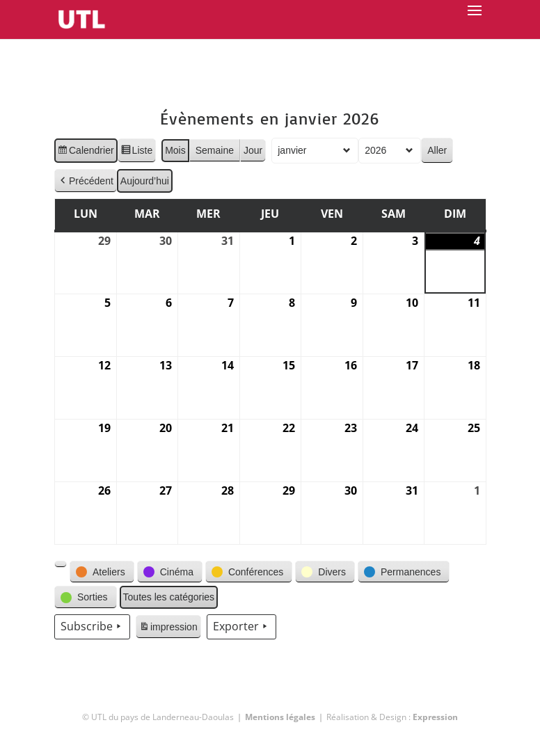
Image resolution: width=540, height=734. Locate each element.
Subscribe (92, 627)
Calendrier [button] (85, 152)
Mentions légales (280, 717)
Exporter (240, 627)
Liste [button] (136, 152)
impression (168, 629)
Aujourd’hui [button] (144, 180)
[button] (60, 564)
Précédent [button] (85, 181)
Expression (435, 717)
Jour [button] (253, 150)
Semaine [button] (214, 150)
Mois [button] (175, 150)
